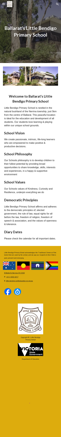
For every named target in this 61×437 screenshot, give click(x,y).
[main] (30, 31)
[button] (3, 4)
